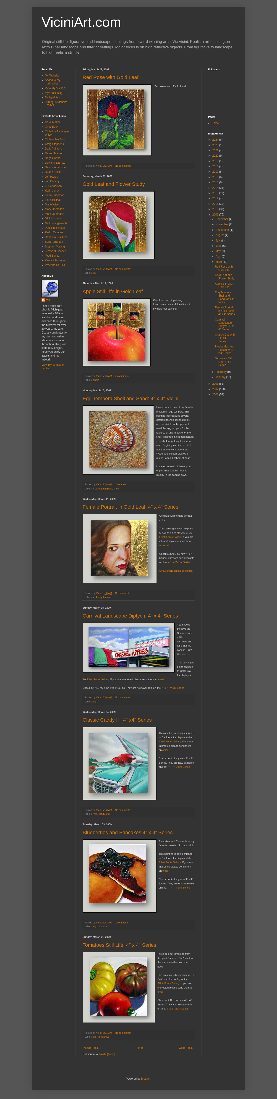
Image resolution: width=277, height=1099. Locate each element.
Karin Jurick (52, 190)
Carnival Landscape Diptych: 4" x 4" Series (130, 616)
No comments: (123, 165)
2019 (215, 161)
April (219, 256)
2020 (215, 155)
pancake (102, 926)
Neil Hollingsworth (56, 223)
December (222, 219)
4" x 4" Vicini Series (179, 562)
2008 (215, 383)
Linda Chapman (54, 195)
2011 (215, 203)
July (218, 240)
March (220, 261)
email (166, 545)
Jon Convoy (52, 181)
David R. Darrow (55, 162)
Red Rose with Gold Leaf (110, 77)
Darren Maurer (54, 153)
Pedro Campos (54, 232)
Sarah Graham (54, 241)
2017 (215, 171)
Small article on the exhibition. (176, 570)
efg (100, 597)
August (220, 235)
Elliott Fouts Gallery (170, 537)
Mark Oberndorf (54, 209)
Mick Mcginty (53, 218)
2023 (215, 145)
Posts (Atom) (107, 1054)
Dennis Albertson (55, 167)
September (223, 229)
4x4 (95, 488)
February (221, 371)
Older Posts (186, 1047)
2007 (215, 389)
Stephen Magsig (55, 246)
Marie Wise (52, 204)
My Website (52, 75)
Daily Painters (53, 148)
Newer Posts (91, 1047)
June (219, 245)
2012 (215, 198)
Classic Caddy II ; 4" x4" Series (117, 720)
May (219, 251)
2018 (215, 166)
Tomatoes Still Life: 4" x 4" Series (119, 945)
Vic (48, 300)
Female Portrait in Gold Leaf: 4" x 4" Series (130, 507)
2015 (215, 182)
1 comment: (121, 484)
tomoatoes (103, 1036)
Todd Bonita (52, 255)
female (106, 597)
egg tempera (105, 488)
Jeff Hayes (51, 176)
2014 (215, 187)
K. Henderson (53, 186)
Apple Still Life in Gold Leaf (113, 291)
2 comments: (122, 376)
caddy (101, 813)
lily (94, 272)
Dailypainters (53, 97)
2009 (215, 214)
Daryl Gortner (53, 158)
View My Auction (55, 88)
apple (96, 380)
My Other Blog (54, 93)
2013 (215, 193)
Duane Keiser (53, 172)
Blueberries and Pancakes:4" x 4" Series (128, 832)
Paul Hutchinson (55, 227)
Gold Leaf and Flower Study (114, 184)
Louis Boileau (53, 200)
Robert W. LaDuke (56, 237)
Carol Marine (53, 122)
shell (116, 488)
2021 (215, 150)
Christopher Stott (55, 139)
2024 (215, 139)
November (222, 224)
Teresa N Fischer (55, 251)
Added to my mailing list (52, 82)
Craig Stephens (54, 144)
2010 (215, 209)
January (221, 377)
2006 (215, 394)
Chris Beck (51, 126)
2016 (215, 177)
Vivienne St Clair (55, 265)
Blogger (145, 1078)
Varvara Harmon (55, 260)
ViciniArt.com (81, 22)
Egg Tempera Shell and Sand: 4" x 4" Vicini (130, 398)
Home (139, 1047)
